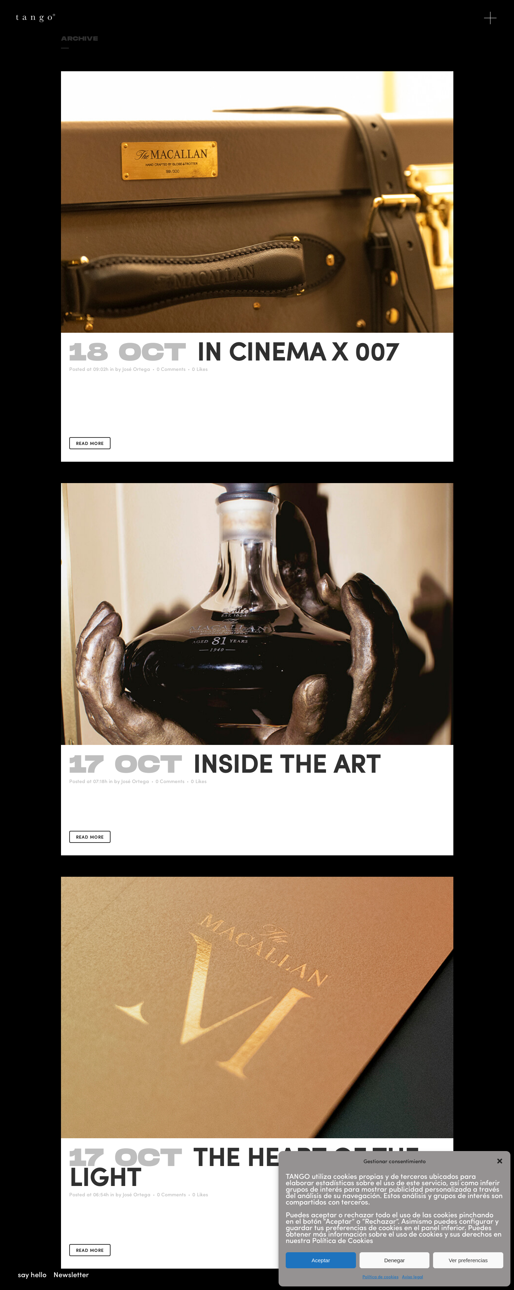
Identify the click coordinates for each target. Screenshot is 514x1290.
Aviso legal (412, 1276)
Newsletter (71, 1274)
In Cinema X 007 (298, 350)
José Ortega (136, 369)
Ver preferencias (468, 1260)
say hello (32, 1274)
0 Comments (171, 369)
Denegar (394, 1260)
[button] (499, 1161)
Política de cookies (380, 1276)
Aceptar (320, 1260)
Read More (90, 443)
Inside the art (287, 762)
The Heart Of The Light (244, 1166)
